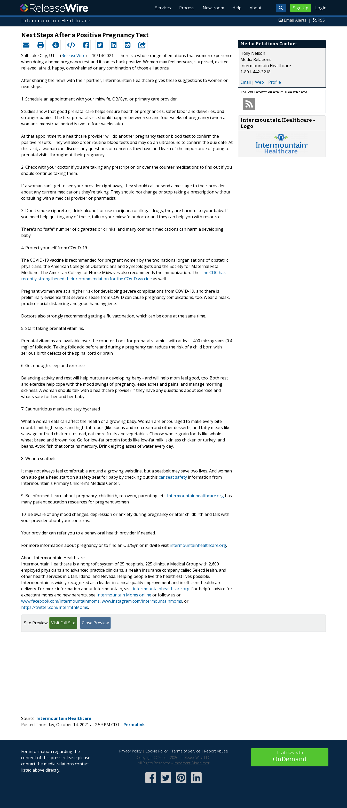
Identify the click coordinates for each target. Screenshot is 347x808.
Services (163, 8)
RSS (321, 20)
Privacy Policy (130, 751)
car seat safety (173, 477)
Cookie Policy (156, 751)
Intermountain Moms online (124, 595)
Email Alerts (295, 20)
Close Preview (95, 623)
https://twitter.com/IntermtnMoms (54, 607)
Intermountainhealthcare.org (195, 496)
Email (245, 82)
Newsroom (213, 8)
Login (320, 8)
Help (236, 8)
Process (186, 8)
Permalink (134, 724)
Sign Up (300, 8)
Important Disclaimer (191, 762)
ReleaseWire (54, 8)
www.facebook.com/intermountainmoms (60, 601)
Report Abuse (216, 751)
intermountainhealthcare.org (198, 545)
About (256, 8)
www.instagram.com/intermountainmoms (142, 601)
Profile (274, 82)
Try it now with (289, 757)
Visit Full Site (63, 623)
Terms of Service (186, 751)
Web (259, 82)
